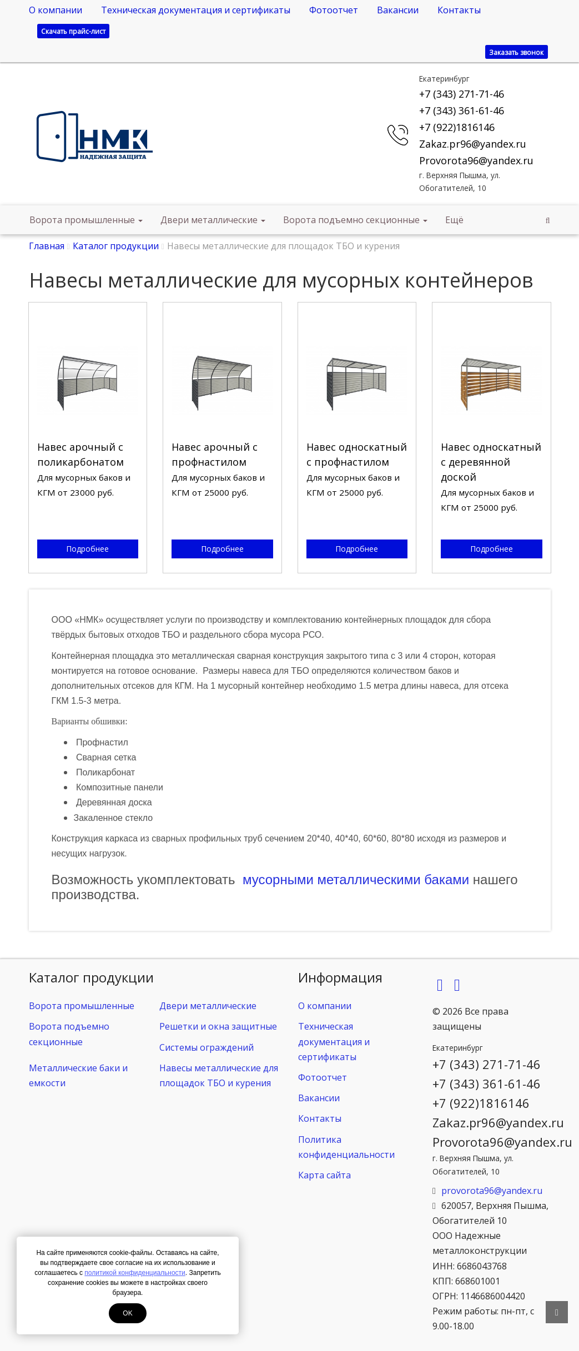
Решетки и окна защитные (218, 1026)
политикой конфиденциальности (134, 1273)
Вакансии (398, 10)
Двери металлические (212, 220)
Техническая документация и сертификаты (195, 10)
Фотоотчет (333, 10)
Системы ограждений (206, 1047)
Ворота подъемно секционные (355, 220)
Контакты (459, 10)
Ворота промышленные (86, 220)
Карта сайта (324, 1175)
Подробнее (87, 548)
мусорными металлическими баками (356, 879)
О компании (55, 10)
